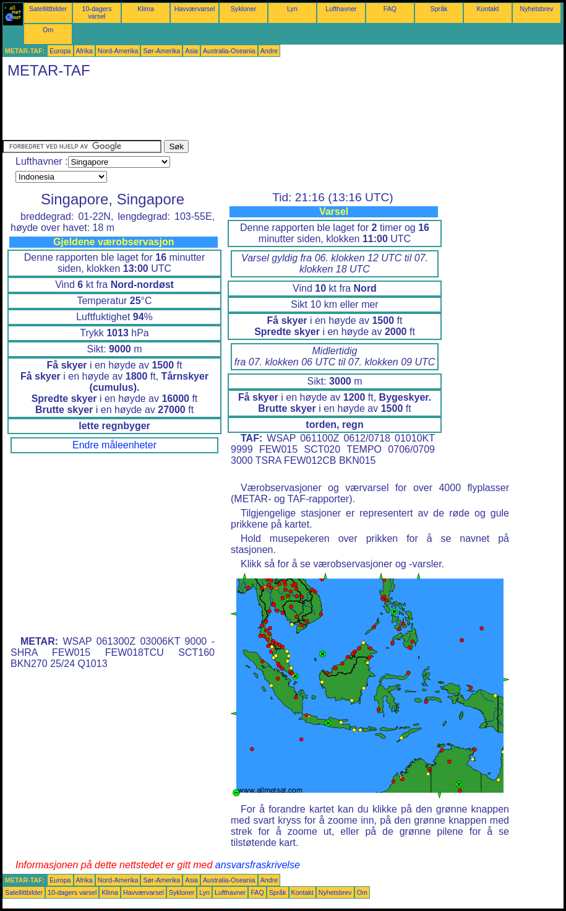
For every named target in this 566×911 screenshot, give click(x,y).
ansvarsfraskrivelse (257, 865)
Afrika (84, 50)
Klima (145, 8)
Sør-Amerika (161, 50)
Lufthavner (340, 8)
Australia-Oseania (229, 50)
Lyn (292, 8)
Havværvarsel (194, 8)
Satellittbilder (48, 8)
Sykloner (243, 8)
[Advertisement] (227, 112)
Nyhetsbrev (537, 8)
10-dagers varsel (97, 12)
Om (48, 29)
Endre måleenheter (114, 445)
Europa (60, 50)
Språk (439, 8)
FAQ (390, 8)
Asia (191, 50)
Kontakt (487, 8)
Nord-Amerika (118, 50)
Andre (269, 50)
